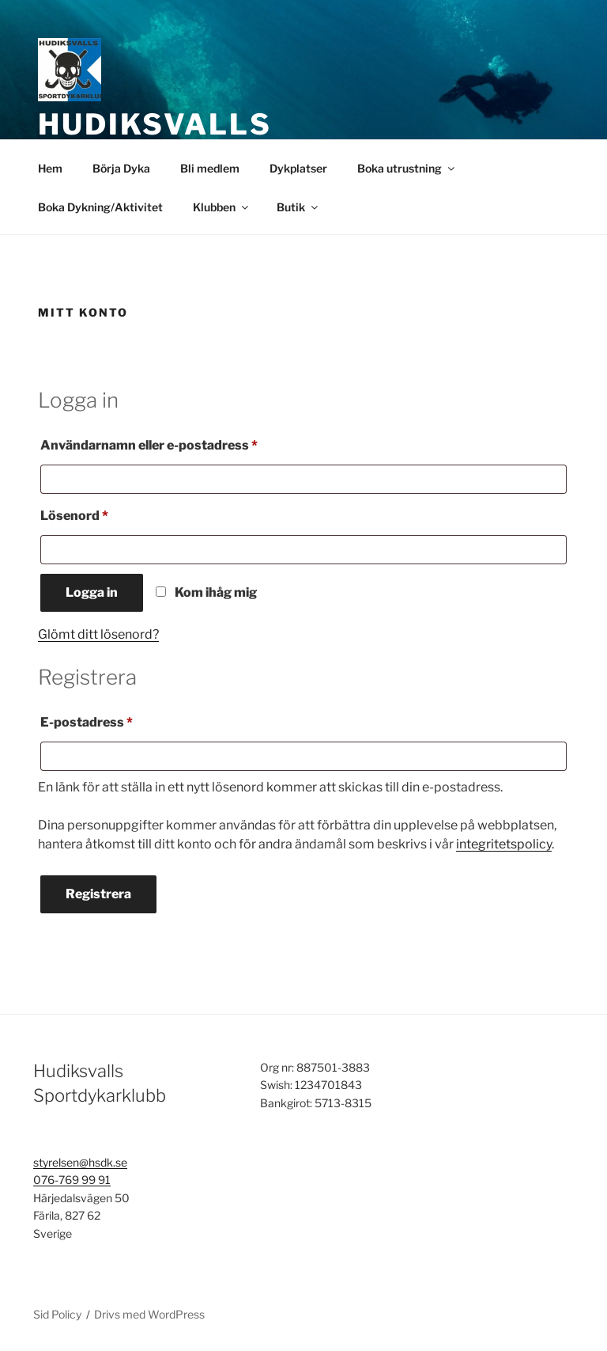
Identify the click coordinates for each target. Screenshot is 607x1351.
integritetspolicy (504, 844)
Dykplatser (298, 168)
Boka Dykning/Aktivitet (100, 207)
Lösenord (114, 513)
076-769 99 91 (72, 1179)
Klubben (222, 207)
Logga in (92, 592)
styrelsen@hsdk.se (80, 1162)
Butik (298, 207)
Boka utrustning (407, 168)
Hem (50, 168)
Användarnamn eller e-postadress (188, 443)
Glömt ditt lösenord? (98, 634)
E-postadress (126, 720)
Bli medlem (209, 168)
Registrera (98, 893)
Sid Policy (57, 1314)
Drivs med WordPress (149, 1314)
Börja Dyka (121, 168)
